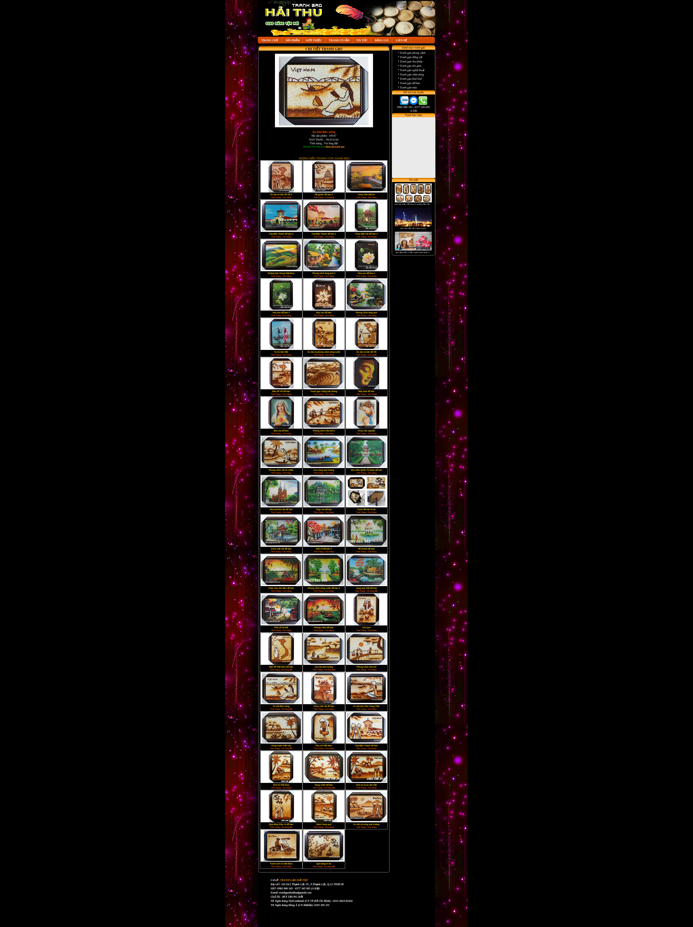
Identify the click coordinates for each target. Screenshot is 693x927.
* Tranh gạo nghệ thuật (411, 70)
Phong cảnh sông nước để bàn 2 (324, 588)
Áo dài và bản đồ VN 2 (281, 194)
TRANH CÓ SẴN (339, 40)
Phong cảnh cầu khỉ (366, 667)
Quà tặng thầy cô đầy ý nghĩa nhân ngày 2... (413, 252)
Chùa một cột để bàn (281, 549)
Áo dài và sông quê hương (366, 824)
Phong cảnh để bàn (323, 627)
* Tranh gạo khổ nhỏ (410, 78)
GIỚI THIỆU (314, 40)
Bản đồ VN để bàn (281, 391)
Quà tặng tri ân (324, 863)
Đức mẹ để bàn (281, 431)
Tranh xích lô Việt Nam (281, 863)
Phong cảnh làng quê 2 (323, 273)
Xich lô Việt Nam (281, 785)
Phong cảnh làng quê (366, 312)
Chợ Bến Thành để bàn (366, 745)
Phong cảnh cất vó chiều (281, 470)
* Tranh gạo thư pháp (410, 61)
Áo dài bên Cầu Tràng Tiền (366, 706)
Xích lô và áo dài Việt (366, 785)
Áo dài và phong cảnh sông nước (323, 352)
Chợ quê (366, 627)
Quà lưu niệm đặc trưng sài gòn (413, 228)
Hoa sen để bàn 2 (281, 312)
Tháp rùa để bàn (324, 509)
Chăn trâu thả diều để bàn (281, 588)
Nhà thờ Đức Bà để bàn (281, 509)
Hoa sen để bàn (323, 312)
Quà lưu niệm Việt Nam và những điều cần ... (412, 204)
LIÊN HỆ (401, 40)
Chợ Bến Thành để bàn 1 (324, 234)
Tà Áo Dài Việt (281, 352)
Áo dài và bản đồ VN (366, 352)
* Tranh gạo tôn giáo (409, 65)
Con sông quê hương (323, 470)
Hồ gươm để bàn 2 (324, 194)
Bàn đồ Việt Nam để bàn (281, 667)
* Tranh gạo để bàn (409, 83)
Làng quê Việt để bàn (366, 588)
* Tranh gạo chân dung (411, 74)
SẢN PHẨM (292, 40)
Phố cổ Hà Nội (281, 627)
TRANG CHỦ (270, 40)
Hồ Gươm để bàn (366, 549)
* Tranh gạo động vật (410, 57)
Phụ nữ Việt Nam (323, 745)
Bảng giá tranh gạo (335, 146)
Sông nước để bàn (324, 785)
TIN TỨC (362, 40)
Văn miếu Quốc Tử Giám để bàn (366, 470)
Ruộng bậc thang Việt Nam (281, 273)
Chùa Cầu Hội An (366, 194)
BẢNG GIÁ (381, 40)
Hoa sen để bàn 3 (366, 273)
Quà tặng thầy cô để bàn (281, 824)
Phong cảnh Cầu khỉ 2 (324, 431)
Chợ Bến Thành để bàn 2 (281, 234)
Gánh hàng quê (323, 824)
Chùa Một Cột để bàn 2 (366, 234)
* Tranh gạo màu (407, 87)
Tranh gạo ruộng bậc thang (323, 391)
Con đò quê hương (324, 667)
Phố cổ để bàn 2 (324, 549)
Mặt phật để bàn (366, 391)
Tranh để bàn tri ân (366, 509)
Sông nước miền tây (281, 745)
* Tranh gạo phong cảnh (411, 52)
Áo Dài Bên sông (281, 706)
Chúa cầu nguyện (366, 431)
